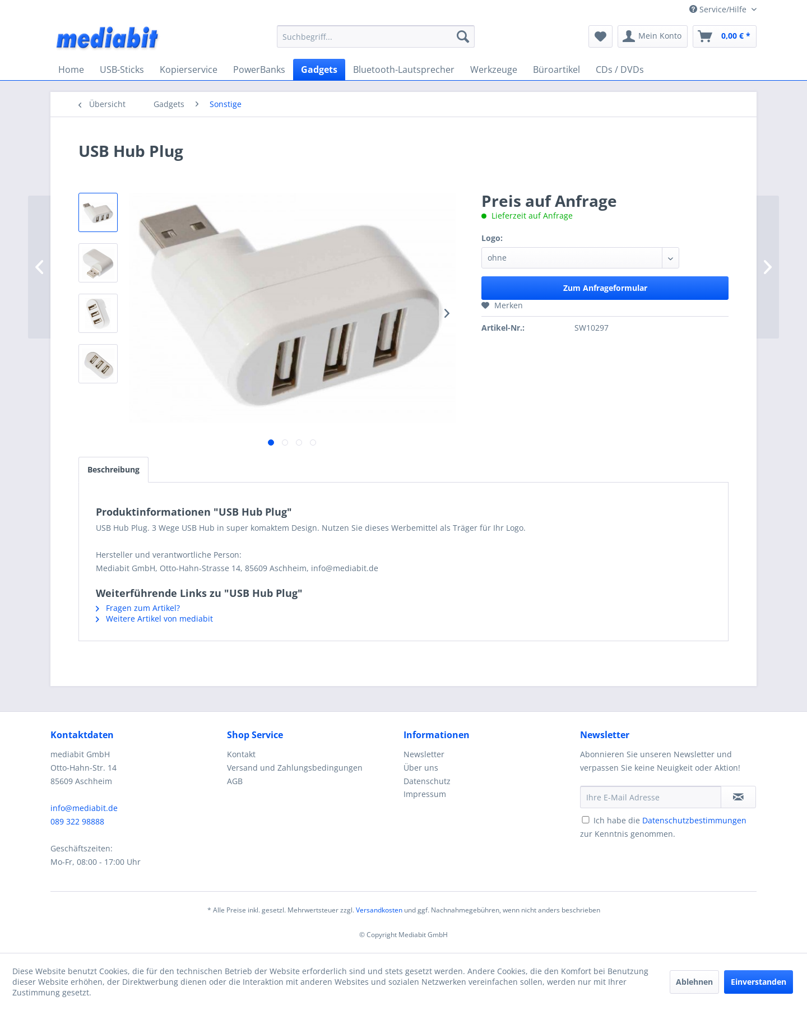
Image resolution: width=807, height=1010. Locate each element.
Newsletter (424, 754)
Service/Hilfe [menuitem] (719, 9)
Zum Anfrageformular (605, 287)
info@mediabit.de (84, 808)
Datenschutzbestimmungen (694, 820)
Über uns (421, 767)
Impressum (425, 794)
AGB (235, 781)
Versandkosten (379, 910)
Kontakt (241, 754)
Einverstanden (758, 981)
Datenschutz (427, 781)
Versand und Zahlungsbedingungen (295, 767)
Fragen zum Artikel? (138, 608)
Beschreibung (113, 469)
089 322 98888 (77, 821)
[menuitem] (376, 36)
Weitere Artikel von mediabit (154, 618)
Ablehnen (694, 981)
